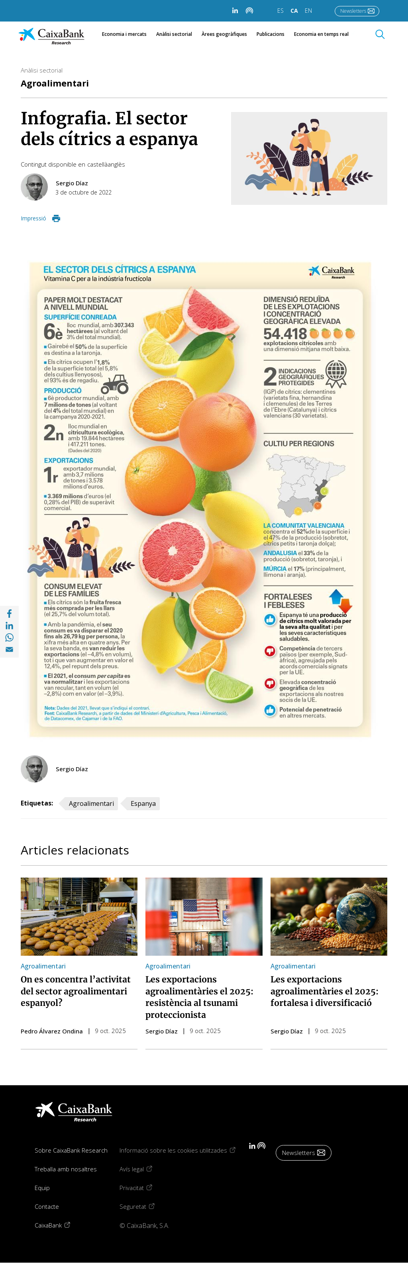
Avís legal (142, 1169)
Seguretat (143, 1206)
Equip (42, 1188)
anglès (116, 164)
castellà (97, 164)
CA (294, 10)
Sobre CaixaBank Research (71, 1150)
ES (280, 10)
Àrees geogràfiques (224, 34)
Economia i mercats (124, 34)
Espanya (143, 803)
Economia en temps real (325, 34)
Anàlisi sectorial (174, 34)
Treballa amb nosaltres (66, 1169)
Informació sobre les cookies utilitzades (183, 1150)
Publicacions (270, 34)
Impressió (33, 218)
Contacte (47, 1206)
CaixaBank (58, 1225)
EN (308, 10)
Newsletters (353, 11)
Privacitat (142, 1187)
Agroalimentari (55, 83)
